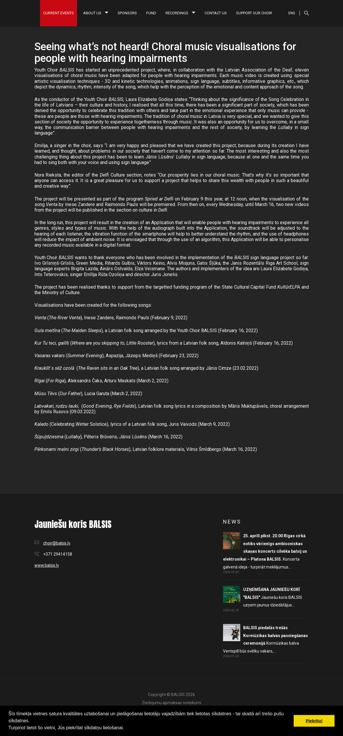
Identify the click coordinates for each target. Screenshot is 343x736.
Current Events (58, 13)
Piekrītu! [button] (314, 720)
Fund (151, 13)
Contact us (216, 13)
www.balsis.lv (46, 565)
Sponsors (127, 13)
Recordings (180, 13)
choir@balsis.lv (56, 543)
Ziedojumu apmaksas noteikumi (171, 702)
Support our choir (254, 13)
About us (95, 13)
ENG (291, 13)
